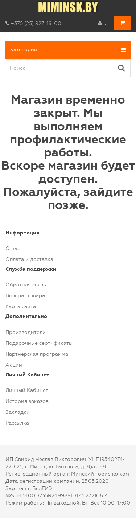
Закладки (17, 412)
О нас (12, 248)
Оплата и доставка (29, 259)
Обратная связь (25, 285)
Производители (25, 332)
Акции (13, 365)
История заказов (27, 401)
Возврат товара (25, 296)
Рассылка (17, 423)
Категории (68, 49)
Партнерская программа (36, 354)
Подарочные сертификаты (39, 343)
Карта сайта (20, 306)
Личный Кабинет (26, 390)
